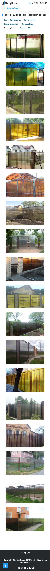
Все (5, 20)
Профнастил (15, 20)
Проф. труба (29, 20)
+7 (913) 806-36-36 (38, 2)
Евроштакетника (11, 24)
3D (29, 28)
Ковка (22, 28)
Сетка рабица (27, 24)
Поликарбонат (10, 28)
